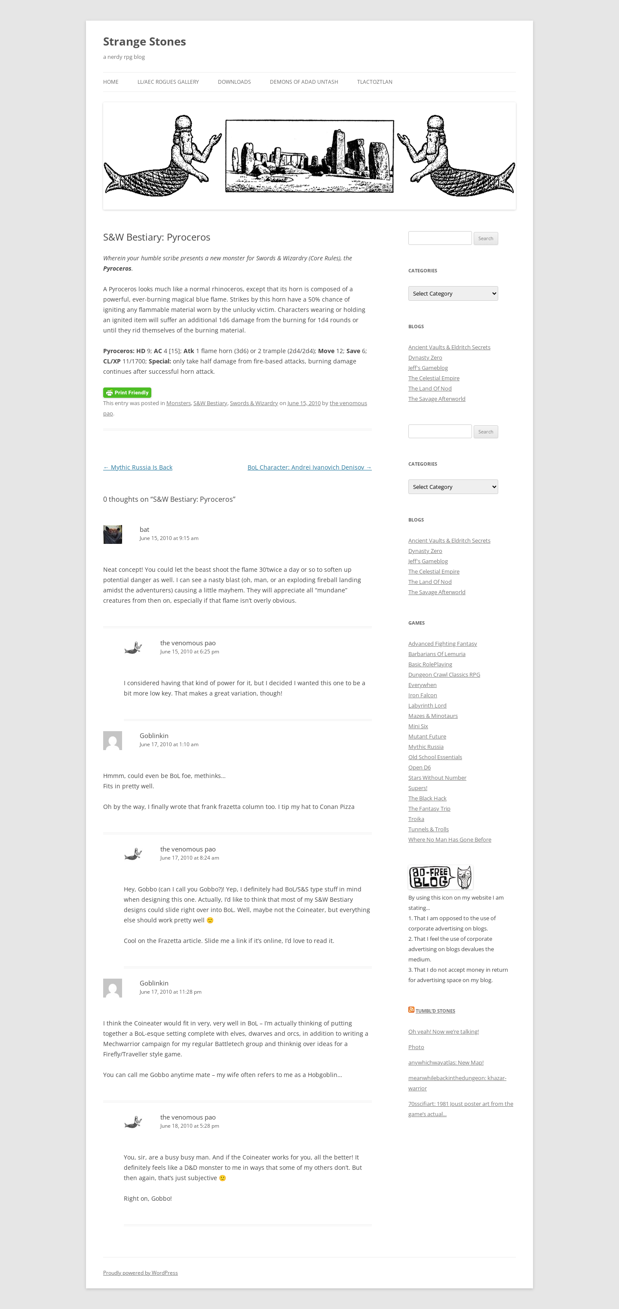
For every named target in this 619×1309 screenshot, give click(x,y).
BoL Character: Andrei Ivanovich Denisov (310, 467)
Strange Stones (144, 41)
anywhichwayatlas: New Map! (446, 1062)
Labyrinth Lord (427, 705)
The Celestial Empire (434, 378)
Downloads (234, 81)
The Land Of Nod (430, 388)
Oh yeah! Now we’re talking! (443, 1031)
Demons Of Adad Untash (304, 81)
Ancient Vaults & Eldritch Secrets (449, 347)
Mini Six (418, 726)
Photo (416, 1047)
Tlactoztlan (374, 81)
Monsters (178, 403)
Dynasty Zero (425, 357)
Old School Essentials (435, 757)
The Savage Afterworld (437, 399)
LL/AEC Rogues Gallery (168, 81)
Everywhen (422, 685)
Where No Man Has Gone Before (449, 839)
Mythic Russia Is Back (137, 467)
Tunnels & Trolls (428, 829)
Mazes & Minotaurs (433, 716)
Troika (416, 819)
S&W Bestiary (210, 403)
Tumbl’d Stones (435, 1010)
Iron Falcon (422, 695)
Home (111, 81)
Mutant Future (427, 736)
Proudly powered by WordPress (140, 1272)
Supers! (417, 788)
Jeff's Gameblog (428, 368)
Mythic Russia (426, 747)
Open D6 (419, 767)
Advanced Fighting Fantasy (442, 643)
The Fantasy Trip (429, 808)
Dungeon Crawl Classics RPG (444, 674)
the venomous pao (188, 642)
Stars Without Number (437, 777)
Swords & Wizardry (254, 403)
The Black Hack (427, 798)
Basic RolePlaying (430, 664)
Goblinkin (154, 735)
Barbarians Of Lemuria (437, 654)
